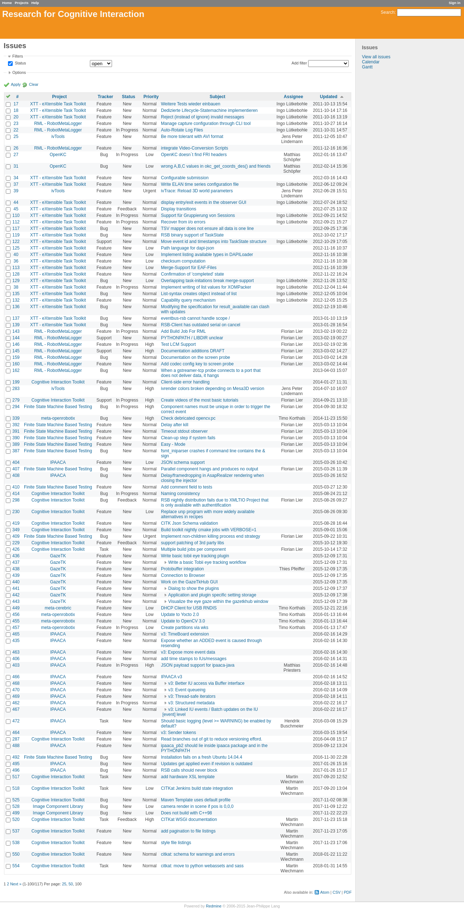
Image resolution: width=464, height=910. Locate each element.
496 (16, 770)
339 (16, 418)
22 (15, 130)
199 (16, 382)
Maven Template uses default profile (196, 799)
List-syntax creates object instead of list (199, 293)
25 (15, 136)
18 (15, 110)
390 (16, 437)
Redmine (213, 906)
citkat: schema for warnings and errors (198, 854)
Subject (217, 96)
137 (16, 318)
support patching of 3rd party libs (192, 542)
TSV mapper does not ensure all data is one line (207, 228)
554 (16, 865)
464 (16, 732)
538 (16, 842)
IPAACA (58, 462)
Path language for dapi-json (187, 248)
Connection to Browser (183, 575)
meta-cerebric (58, 608)
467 (16, 709)
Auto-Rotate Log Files (182, 130)
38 (15, 287)
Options (19, 72)
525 (16, 799)
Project (59, 96)
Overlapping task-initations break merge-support (207, 280)
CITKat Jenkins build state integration (197, 788)
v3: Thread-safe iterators (192, 696)
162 (16, 370)
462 (16, 702)
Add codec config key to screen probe (197, 363)
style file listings (176, 842)
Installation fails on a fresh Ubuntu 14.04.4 (201, 757)
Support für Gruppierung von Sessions (198, 215)
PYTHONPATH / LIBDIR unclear (192, 337)
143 (16, 331)
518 (16, 788)
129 (16, 280)
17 (15, 103)
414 (16, 493)
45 (15, 208)
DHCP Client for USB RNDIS (189, 608)
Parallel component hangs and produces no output (209, 468)
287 (16, 739)
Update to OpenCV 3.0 (183, 621)
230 (16, 511)
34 (15, 177)
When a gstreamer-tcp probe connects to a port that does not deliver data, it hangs (211, 373)
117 (16, 228)
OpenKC (58, 154)
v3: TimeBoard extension (185, 634)
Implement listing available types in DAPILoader (207, 254)
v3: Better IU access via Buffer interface (206, 683)
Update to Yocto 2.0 (180, 614)
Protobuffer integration (182, 568)
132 (16, 300)
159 (16, 357)
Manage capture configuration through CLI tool (206, 123)
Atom (324, 892)
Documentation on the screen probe (195, 357)
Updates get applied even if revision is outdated (206, 763)
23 (15, 123)
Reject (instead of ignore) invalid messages (202, 116)
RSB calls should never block (189, 770)
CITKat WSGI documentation (189, 819)
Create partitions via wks (184, 627)
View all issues (376, 56)
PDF (348, 892)
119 (16, 235)
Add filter (299, 63)
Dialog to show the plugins (193, 588)
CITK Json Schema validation (189, 523)
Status (20, 63)
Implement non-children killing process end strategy (210, 536)
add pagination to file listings (188, 831)
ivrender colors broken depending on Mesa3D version (212, 388)
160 (16, 363)
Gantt (367, 67)
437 (16, 562)
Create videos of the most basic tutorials (199, 400)
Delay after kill (174, 424)
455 (16, 621)
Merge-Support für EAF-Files (188, 267)
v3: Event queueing (187, 689)
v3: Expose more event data (188, 652)
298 (16, 500)
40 (15, 254)
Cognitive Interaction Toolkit (58, 382)
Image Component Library (58, 806)
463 (16, 652)
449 (16, 608)
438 (16, 568)
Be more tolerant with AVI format (192, 136)
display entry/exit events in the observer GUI (203, 202)
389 (16, 444)
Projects (22, 3)
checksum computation (183, 261)
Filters (17, 56)
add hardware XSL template (188, 776)
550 (16, 854)
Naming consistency (180, 493)
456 (16, 614)
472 (16, 721)
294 (16, 406)
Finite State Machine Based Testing (58, 406)
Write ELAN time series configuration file (200, 184)
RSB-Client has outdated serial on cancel (200, 324)
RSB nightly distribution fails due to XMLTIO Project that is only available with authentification (215, 503)
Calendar (371, 61)
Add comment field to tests (186, 487)
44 (15, 202)
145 (16, 350)
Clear (33, 84)
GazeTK (58, 555)
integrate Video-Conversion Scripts (194, 148)
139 (16, 324)
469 (16, 696)
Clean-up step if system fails (188, 437)
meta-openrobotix (58, 418)
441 (16, 588)
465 (16, 634)
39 (15, 190)
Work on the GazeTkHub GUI (189, 581)
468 (16, 683)
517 (16, 776)
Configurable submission (184, 177)
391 (16, 431)
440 (16, 581)
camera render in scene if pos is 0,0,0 (197, 806)
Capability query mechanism (188, 300)
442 (16, 594)
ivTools (58, 136)
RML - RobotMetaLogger (58, 123)
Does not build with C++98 (186, 812)
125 (16, 248)
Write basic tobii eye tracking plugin (195, 555)
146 (16, 344)
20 (15, 116)
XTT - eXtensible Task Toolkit (58, 103)
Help (35, 3)
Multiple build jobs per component (193, 549)
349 (16, 529)
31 (15, 166)
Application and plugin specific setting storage (212, 594)
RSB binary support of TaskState (192, 235)
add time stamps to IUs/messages (194, 658)
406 (16, 658)
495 (16, 763)
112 (16, 222)
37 (15, 184)
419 (16, 523)
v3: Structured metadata (191, 702)
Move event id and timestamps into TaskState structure (213, 241)
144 (16, 337)
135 (16, 293)
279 (16, 400)
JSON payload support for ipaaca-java (198, 665)
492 (16, 757)
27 (15, 154)
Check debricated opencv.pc (188, 418)
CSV (336, 892)
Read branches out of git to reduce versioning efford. (211, 739)
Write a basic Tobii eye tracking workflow (207, 562)
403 (16, 665)
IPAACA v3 (171, 676)
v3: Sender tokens (178, 732)
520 (16, 819)
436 (16, 555)
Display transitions (178, 208)
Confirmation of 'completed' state (192, 274)
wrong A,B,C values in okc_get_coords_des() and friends (215, 166)
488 (16, 745)
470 (16, 689)
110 (16, 215)
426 (16, 549)
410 (16, 487)
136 (16, 306)
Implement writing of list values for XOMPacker (206, 287)
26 (15, 148)
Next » (15, 884)
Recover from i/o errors (183, 222)
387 (16, 450)
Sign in (454, 3)
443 (16, 601)
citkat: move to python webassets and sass (202, 865)
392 (16, 424)
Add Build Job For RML (183, 331)
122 (16, 241)
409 (16, 536)
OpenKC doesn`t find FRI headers (194, 154)
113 (16, 267)
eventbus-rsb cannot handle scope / (195, 318)
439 (16, 575)
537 (16, 831)
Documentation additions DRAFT (192, 350)
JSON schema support (183, 462)
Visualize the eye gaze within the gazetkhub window (218, 601)
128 (16, 274)
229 (16, 542)
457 (16, 627)
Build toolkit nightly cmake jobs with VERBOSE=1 (208, 529)
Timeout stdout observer (184, 431)
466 (16, 676)
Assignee (293, 96)
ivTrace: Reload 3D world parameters (197, 190)
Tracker (105, 96)
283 (16, 388)
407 (16, 468)
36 (15, 261)
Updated (328, 96)
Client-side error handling (185, 382)
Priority (151, 96)
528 (16, 806)
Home (7, 3)
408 (16, 475)
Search (387, 12)
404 (16, 462)
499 (16, 812)
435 (16, 640)
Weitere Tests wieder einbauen (190, 103)
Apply (16, 84)
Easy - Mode (173, 444)
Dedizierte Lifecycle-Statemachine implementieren (209, 110)
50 (71, 884)
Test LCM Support (178, 344)
